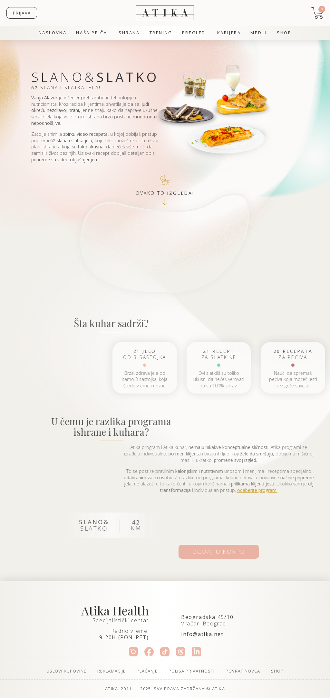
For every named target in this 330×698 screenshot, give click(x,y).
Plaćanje (147, 671)
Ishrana (128, 32)
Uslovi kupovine (66, 671)
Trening (161, 32)
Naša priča (91, 32)
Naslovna (53, 32)
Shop (284, 32)
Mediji (258, 32)
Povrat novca (243, 671)
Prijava (22, 13)
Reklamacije (111, 671)
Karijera (229, 32)
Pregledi (195, 32)
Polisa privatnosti (192, 671)
